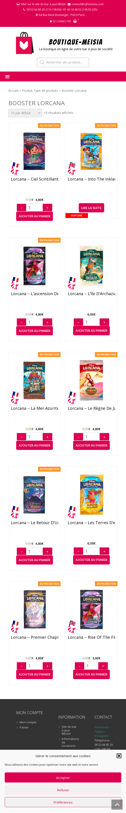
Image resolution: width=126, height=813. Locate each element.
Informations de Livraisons (70, 742)
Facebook (101, 727)
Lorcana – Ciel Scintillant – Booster (34, 179)
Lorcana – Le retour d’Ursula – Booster (34, 522)
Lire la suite (91, 208)
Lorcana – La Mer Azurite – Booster (34, 408)
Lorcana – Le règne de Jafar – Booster (91, 408)
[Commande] (25, 113)
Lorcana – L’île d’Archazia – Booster (91, 293)
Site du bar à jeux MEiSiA (69, 730)
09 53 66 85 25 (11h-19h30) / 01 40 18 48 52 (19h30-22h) (62, 9)
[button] (119, 756)
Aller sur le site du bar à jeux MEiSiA (43, 4)
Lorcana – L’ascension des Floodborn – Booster (34, 293)
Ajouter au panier (34, 216)
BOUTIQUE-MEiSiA (76, 42)
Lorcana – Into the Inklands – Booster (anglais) (91, 179)
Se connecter (62, 21)
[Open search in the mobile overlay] (63, 62)
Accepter (63, 777)
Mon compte (28, 722)
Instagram (101, 736)
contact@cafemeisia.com (88, 4)
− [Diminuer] (21, 207)
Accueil (13, 90)
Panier (24, 727)
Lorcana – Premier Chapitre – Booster (34, 637)
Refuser (63, 790)
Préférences (63, 802)
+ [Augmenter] (47, 207)
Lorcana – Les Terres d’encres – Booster (91, 522)
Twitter (99, 732)
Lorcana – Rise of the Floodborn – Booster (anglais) (91, 637)
